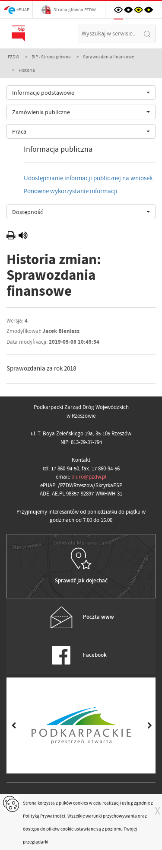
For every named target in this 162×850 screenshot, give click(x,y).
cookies (80, 803)
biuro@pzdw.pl (88, 476)
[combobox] (81, 92)
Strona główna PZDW (68, 9)
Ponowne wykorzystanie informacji (71, 191)
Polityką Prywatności (44, 816)
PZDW (13, 57)
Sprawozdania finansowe (108, 57)
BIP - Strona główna (51, 57)
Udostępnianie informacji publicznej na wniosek (88, 178)
